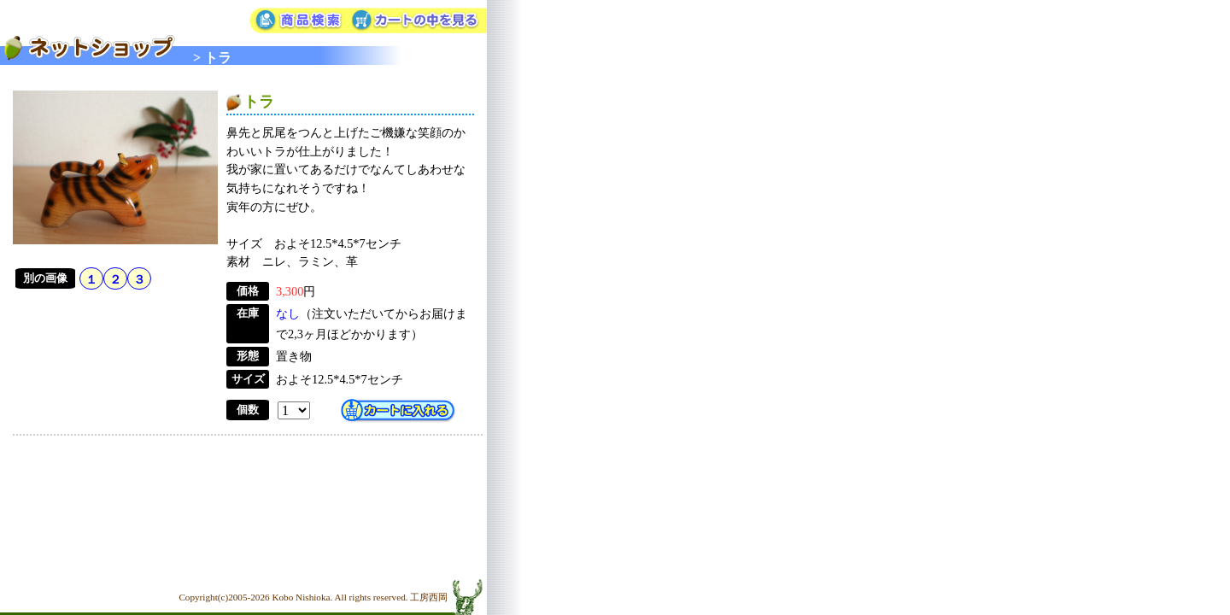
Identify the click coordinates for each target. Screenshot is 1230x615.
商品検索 (298, 21)
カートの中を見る (417, 21)
